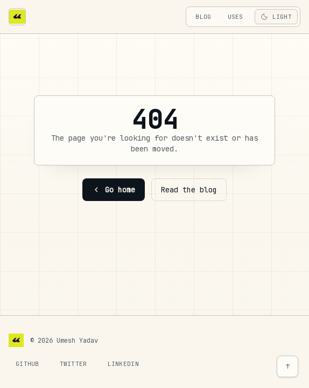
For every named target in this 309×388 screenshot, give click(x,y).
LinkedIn (123, 364)
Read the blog (189, 190)
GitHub (27, 364)
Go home (113, 190)
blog (203, 16)
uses (235, 16)
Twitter (73, 364)
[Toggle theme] (276, 16)
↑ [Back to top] (288, 366)
